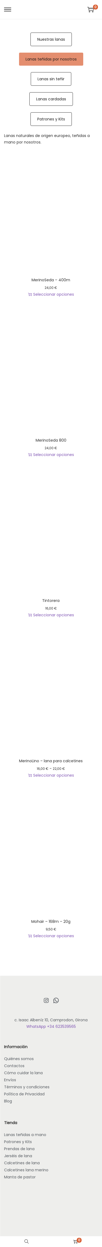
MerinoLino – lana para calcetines (51, 761)
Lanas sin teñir (51, 79)
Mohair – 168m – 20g (50, 921)
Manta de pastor (20, 1177)
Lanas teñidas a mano (25, 1134)
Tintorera (51, 600)
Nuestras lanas (51, 39)
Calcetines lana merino (26, 1170)
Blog (8, 1101)
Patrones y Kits (51, 119)
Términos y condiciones (27, 1087)
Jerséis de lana (18, 1156)
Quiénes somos (19, 1058)
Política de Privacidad (24, 1094)
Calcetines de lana (22, 1163)
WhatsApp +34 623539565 (51, 1026)
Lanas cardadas (51, 99)
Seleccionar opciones (51, 294)
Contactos (14, 1066)
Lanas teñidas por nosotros (51, 59)
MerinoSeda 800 (51, 440)
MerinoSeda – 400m (51, 280)
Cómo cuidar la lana (23, 1073)
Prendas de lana (19, 1149)
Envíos (10, 1080)
